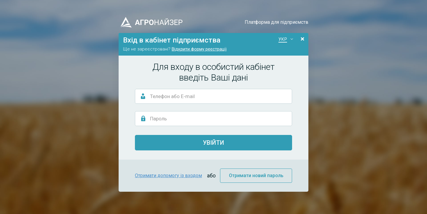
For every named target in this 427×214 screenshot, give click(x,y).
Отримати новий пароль (256, 175)
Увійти (213, 142)
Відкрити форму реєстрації (199, 49)
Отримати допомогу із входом (168, 175)
